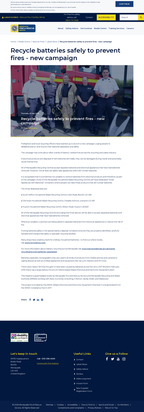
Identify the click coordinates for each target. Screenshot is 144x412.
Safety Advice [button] (72, 28)
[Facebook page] (107, 359)
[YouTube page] (118, 359)
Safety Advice (81, 369)
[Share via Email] (46, 299)
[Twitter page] (112, 359)
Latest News (33, 128)
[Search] (141, 17)
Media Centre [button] (100, 28)
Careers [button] (130, 28)
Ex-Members (123, 405)
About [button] (60, 28)
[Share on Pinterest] (42, 299)
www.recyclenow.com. (35, 243)
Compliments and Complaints (71, 408)
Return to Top (111, 408)
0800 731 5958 (71, 20)
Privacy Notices (94, 408)
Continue (124, 4)
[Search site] (129, 17)
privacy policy (50, 10)
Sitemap (49, 405)
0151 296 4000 (48, 359)
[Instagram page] (124, 359)
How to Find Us (88, 405)
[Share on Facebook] (30, 299)
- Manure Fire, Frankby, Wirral (23, 17)
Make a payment (82, 379)
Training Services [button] (116, 28)
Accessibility (72, 405)
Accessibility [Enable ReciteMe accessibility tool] (106, 17)
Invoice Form (81, 383)
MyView (78, 374)
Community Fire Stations (48, 363)
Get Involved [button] (86, 28)
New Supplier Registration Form (83, 389)
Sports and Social (106, 405)
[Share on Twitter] (34, 299)
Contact (89, 17)
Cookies (60, 405)
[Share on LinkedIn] (38, 299)
